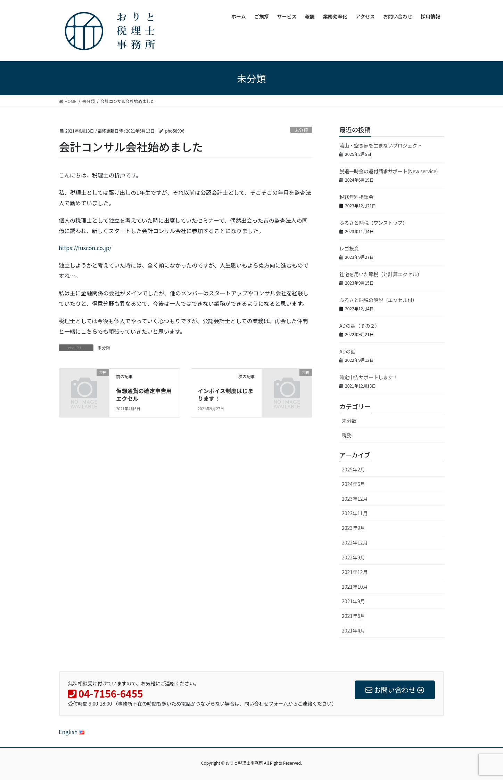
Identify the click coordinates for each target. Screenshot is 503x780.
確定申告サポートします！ (368, 377)
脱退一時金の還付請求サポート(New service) (388, 171)
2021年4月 (353, 630)
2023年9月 (353, 527)
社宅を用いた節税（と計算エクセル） (380, 274)
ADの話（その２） (359, 325)
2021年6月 (353, 615)
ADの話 (347, 351)
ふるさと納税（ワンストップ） (373, 222)
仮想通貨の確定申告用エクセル (144, 395)
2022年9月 (353, 557)
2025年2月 (353, 469)
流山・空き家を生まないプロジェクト (380, 145)
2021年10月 (355, 586)
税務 (347, 435)
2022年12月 (355, 542)
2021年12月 (355, 571)
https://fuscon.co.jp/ (85, 248)
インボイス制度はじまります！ (225, 395)
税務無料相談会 (356, 196)
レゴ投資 (349, 248)
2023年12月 (355, 498)
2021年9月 (353, 601)
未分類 (301, 130)
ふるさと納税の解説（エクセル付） (378, 299)
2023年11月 (355, 513)
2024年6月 (353, 483)
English (71, 731)
